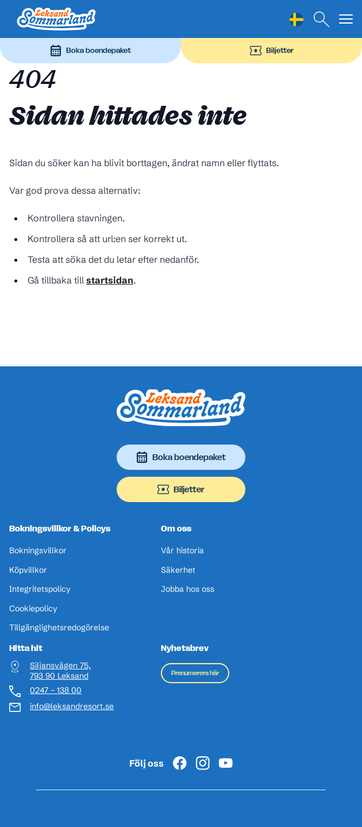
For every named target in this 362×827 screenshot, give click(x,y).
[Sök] (322, 19)
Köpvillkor (28, 570)
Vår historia (182, 551)
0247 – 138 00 (56, 690)
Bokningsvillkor (38, 551)
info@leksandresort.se (65, 706)
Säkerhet (178, 570)
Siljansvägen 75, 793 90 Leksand (60, 671)
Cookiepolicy (33, 609)
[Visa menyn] (346, 19)
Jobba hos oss (187, 589)
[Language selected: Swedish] (296, 19)
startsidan (109, 280)
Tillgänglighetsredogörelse (59, 628)
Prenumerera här (195, 673)
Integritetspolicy (40, 589)
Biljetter (272, 50)
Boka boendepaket (90, 50)
